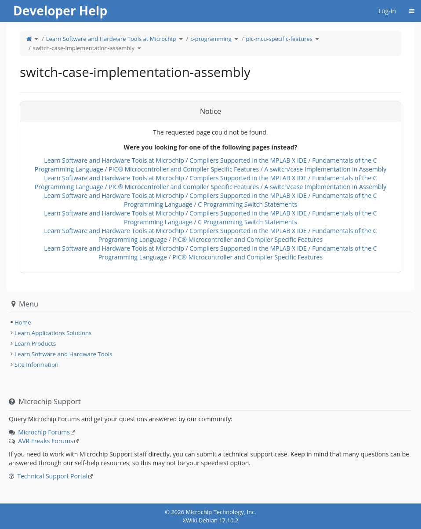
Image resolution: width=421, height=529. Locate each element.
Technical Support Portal (52, 476)
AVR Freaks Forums (45, 441)
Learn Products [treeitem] (35, 343)
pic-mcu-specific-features (279, 39)
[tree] (210, 322)
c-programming (210, 39)
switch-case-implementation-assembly (83, 48)
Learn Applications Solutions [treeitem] (53, 333)
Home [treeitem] (23, 322)
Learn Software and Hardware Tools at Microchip (111, 39)
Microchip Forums (44, 432)
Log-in (387, 11)
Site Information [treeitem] (36, 364)
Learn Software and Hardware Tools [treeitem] (63, 354)
